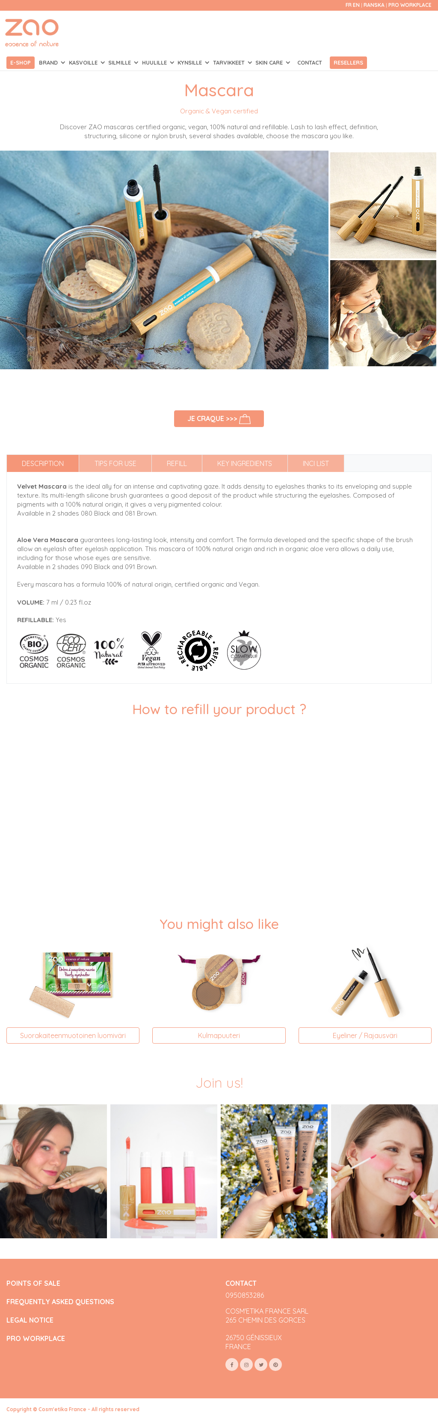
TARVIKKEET (229, 62)
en (356, 5)
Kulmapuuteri (219, 1035)
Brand (49, 62)
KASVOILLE (84, 62)
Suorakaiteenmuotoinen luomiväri (73, 1035)
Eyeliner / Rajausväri (365, 1035)
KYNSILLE (191, 62)
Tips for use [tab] (115, 463)
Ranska (375, 5)
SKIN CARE (269, 62)
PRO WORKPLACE (35, 1339)
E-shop (20, 62)
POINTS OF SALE (33, 1283)
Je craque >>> (219, 419)
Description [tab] (43, 463)
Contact (309, 62)
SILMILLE (120, 62)
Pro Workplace (410, 5)
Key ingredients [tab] (244, 463)
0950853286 (244, 1295)
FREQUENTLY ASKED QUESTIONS (60, 1302)
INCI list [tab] (316, 463)
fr (349, 5)
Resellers (348, 62)
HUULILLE (155, 62)
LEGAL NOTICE (29, 1320)
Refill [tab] (177, 463)
